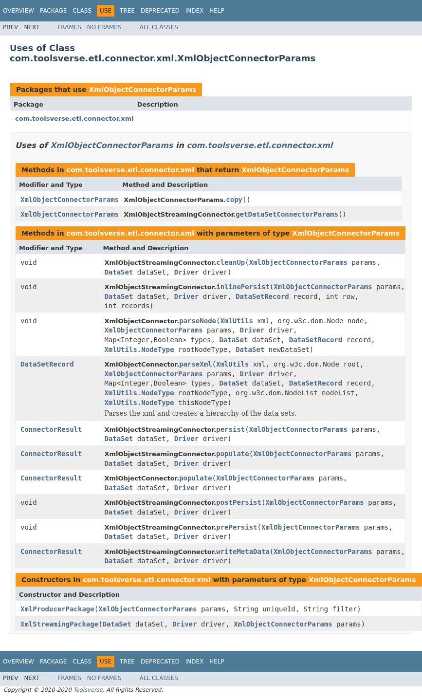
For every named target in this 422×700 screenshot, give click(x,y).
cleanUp (230, 262)
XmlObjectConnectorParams (142, 89)
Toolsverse (88, 689)
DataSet (118, 272)
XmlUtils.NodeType (139, 349)
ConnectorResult (51, 429)
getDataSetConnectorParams (287, 214)
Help (216, 10)
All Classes (159, 27)
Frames (69, 27)
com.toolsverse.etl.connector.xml (74, 118)
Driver (186, 272)
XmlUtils (236, 321)
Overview (18, 10)
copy (234, 199)
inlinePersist (243, 287)
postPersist (238, 502)
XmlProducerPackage (57, 609)
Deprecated (160, 10)
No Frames (104, 27)
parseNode (197, 321)
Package (53, 10)
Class (82, 10)
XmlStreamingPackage (59, 624)
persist (230, 429)
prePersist (236, 527)
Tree (127, 10)
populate (232, 454)
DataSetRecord (262, 296)
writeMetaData (243, 551)
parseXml (195, 364)
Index (194, 10)
